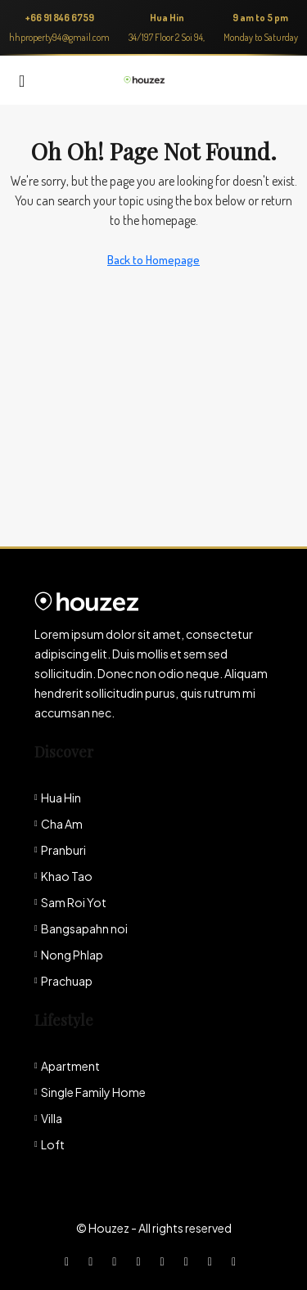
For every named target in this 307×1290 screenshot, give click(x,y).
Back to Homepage (153, 259)
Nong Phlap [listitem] (68, 954)
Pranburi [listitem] (60, 850)
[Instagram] (117, 1260)
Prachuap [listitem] (63, 980)
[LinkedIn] (141, 1260)
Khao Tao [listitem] (63, 876)
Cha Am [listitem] (58, 823)
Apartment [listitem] (67, 1066)
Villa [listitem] (48, 1118)
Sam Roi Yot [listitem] (70, 902)
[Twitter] (93, 1260)
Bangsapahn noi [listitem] (81, 928)
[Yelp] (237, 1260)
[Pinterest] (213, 1260)
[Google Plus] (165, 1260)
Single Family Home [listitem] (90, 1092)
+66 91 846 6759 (59, 17)
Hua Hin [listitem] (57, 797)
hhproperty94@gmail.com (59, 37)
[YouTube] (189, 1260)
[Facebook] (70, 1260)
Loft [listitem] (49, 1144)
